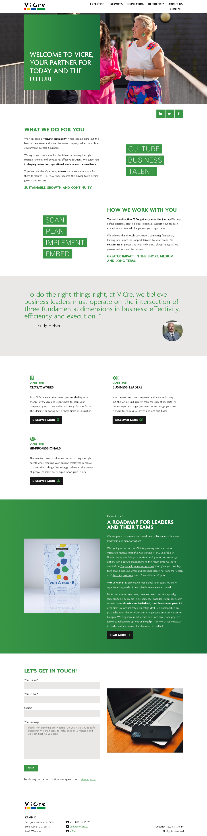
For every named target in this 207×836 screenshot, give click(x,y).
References (156, 4)
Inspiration (135, 4)
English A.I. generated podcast (137, 583)
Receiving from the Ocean (168, 588)
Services (116, 4)
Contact (176, 9)
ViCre (73, 831)
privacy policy (88, 797)
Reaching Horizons (123, 592)
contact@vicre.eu (79, 826)
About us (175, 4)
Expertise (97, 4)
